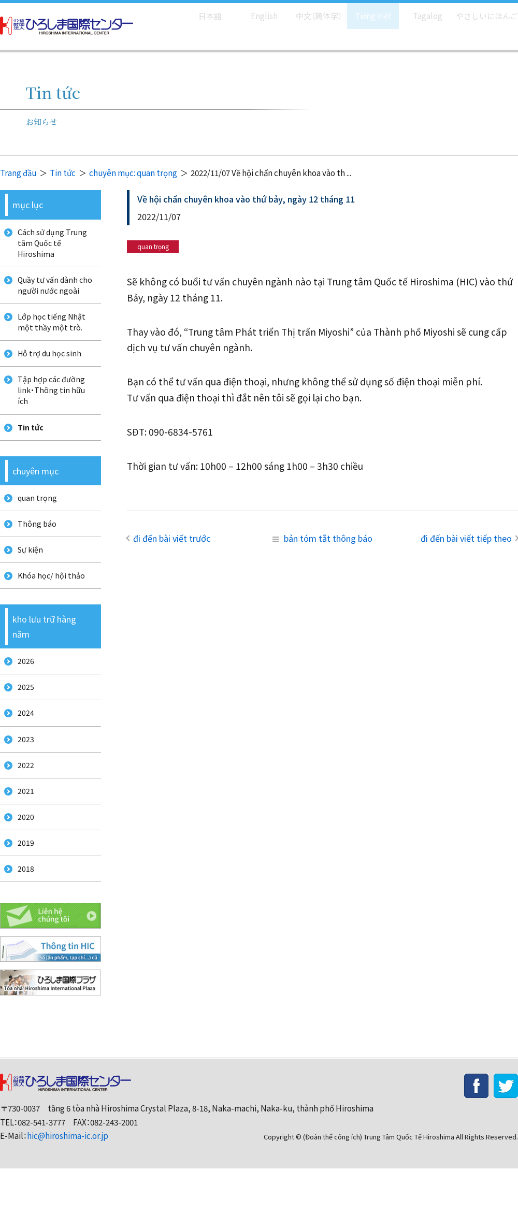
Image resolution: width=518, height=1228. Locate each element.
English (253, 11)
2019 (22, 897)
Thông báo (33, 549)
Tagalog (420, 11)
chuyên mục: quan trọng (133, 172)
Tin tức (63, 172)
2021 (22, 839)
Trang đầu (18, 172)
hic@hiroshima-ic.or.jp (67, 1195)
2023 (22, 782)
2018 (22, 926)
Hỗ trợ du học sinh (47, 366)
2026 (22, 695)
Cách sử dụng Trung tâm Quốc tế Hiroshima (49, 245)
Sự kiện (27, 578)
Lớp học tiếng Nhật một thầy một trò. (49, 332)
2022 (22, 811)
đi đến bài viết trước (171, 538)
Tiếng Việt (366, 11)
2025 (22, 724)
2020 (22, 868)
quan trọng (34, 521)
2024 (22, 753)
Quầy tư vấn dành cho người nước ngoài (53, 291)
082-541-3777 (41, 1181)
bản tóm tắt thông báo (322, 538)
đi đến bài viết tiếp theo (466, 538)
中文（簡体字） (309, 11)
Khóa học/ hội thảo (48, 607)
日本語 (199, 11)
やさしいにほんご (483, 11)
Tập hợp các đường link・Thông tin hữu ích (48, 407)
